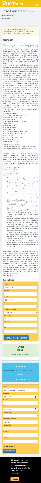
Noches (6, 290)
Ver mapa (20, 379)
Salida (6, 296)
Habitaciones (8, 303)
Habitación (7, 315)
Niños (6, 328)
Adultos (6, 321)
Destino (5, 387)
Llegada (6, 284)
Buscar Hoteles (9, 451)
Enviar (20, 374)
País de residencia (10, 309)
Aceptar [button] (15, 479)
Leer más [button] (14, 473)
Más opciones (8, 446)
